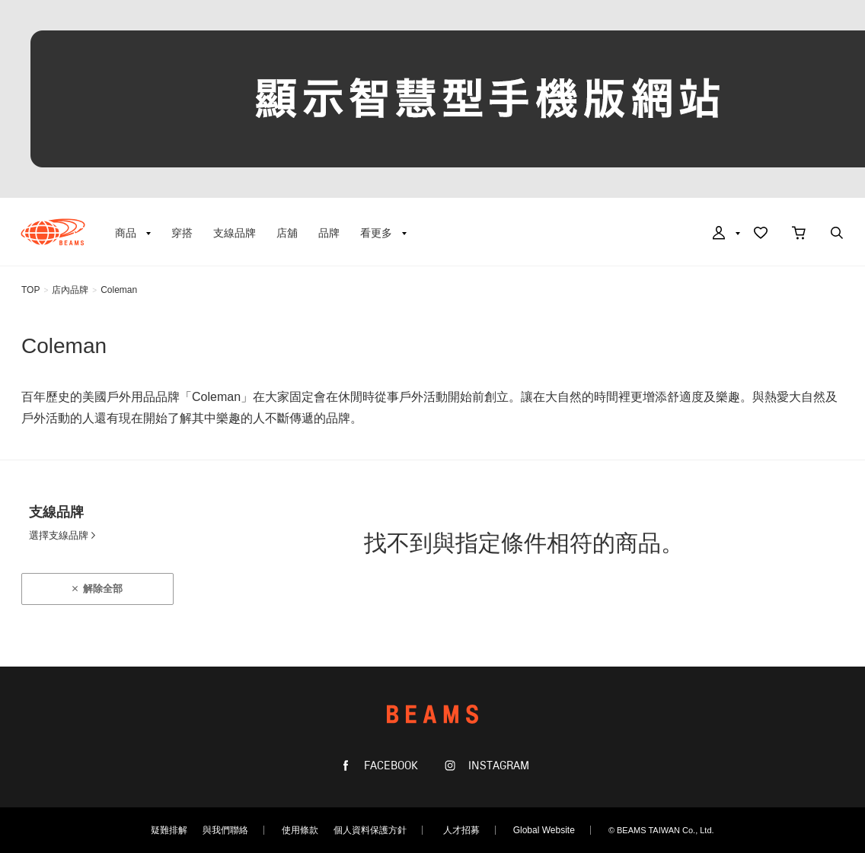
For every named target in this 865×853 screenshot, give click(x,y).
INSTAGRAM (497, 766)
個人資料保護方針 (370, 830)
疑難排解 (169, 830)
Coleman (119, 290)
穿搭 (182, 233)
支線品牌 (234, 233)
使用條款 (300, 830)
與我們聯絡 (225, 830)
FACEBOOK (389, 766)
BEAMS (53, 232)
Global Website (544, 830)
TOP (30, 290)
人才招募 (461, 830)
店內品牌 (70, 290)
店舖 (287, 233)
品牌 (329, 233)
